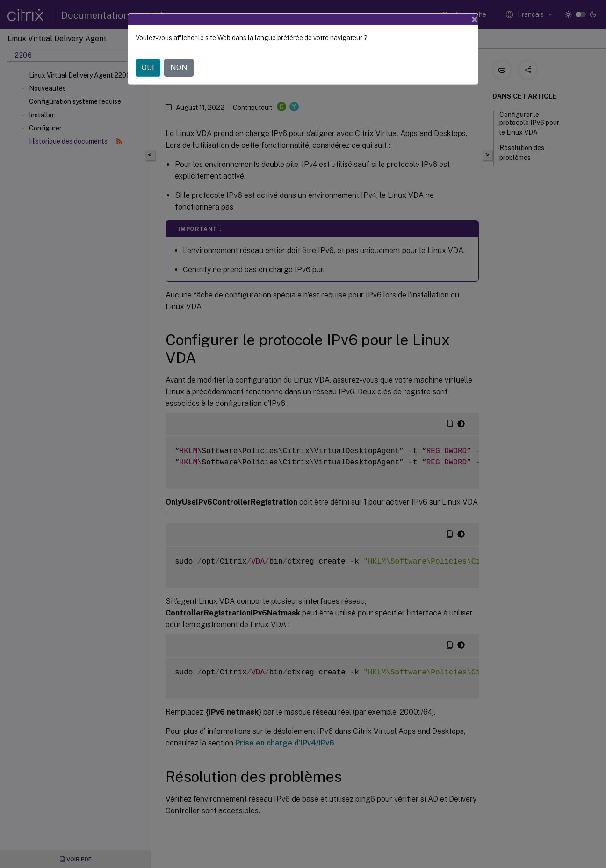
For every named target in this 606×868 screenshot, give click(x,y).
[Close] (474, 19)
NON (179, 67)
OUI (148, 67)
